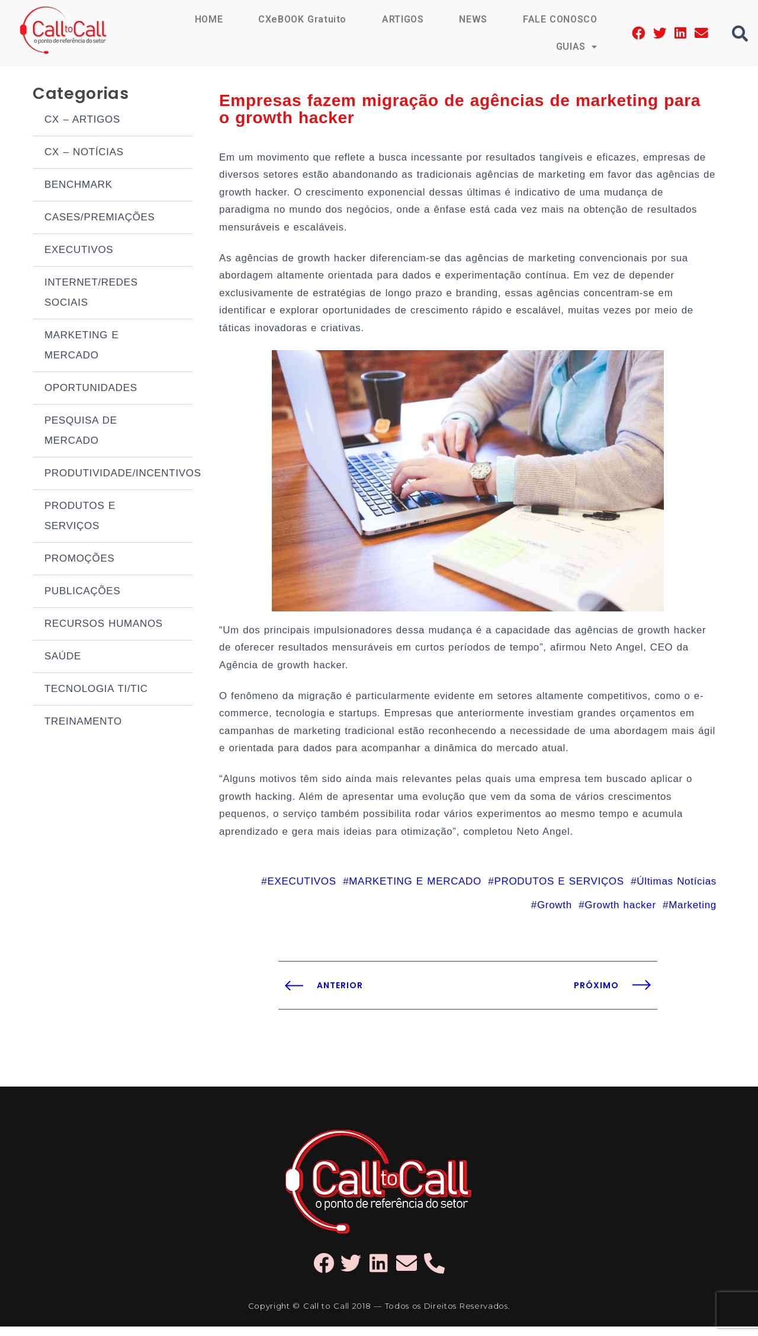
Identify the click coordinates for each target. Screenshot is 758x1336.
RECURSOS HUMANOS (103, 624)
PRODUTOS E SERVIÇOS (79, 517)
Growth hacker (620, 913)
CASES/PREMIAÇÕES (99, 218)
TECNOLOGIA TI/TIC (96, 690)
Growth (554, 913)
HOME (207, 19)
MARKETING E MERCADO (81, 346)
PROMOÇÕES (79, 559)
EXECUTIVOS (78, 251)
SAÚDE (62, 657)
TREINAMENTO (83, 722)
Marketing (693, 913)
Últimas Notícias (677, 890)
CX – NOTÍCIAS (84, 153)
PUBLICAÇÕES (82, 592)
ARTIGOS (402, 19)
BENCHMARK (78, 185)
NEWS (472, 19)
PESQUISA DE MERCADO (80, 431)
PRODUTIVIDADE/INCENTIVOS (118, 474)
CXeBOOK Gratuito (301, 19)
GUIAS (576, 46)
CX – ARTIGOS (82, 120)
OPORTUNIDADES (90, 389)
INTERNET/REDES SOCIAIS (91, 293)
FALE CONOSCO (559, 19)
